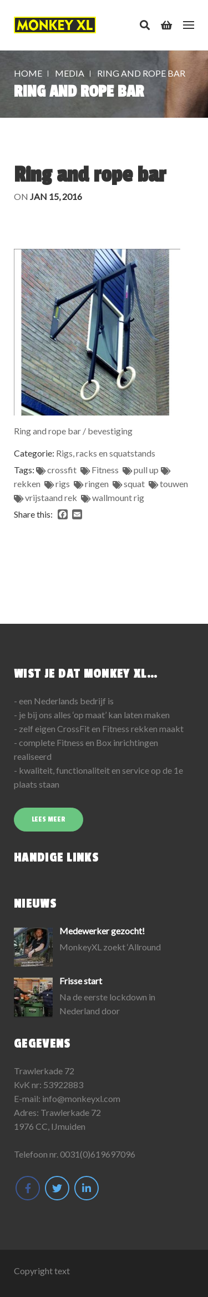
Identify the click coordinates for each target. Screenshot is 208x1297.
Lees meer (48, 819)
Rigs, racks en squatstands (105, 453)
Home (28, 73)
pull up (146, 469)
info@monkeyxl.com (81, 1098)
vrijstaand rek (51, 497)
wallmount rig (118, 497)
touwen (174, 483)
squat (134, 483)
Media (69, 73)
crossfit (62, 469)
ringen (97, 483)
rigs (62, 483)
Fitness (105, 469)
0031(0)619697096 (97, 1154)
